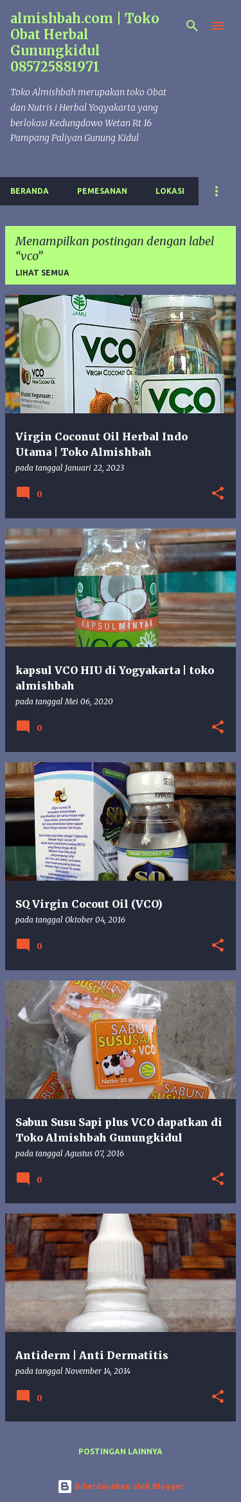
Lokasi (170, 191)
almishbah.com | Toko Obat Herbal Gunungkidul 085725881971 (84, 42)
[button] (218, 494)
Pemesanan (102, 191)
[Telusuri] (192, 25)
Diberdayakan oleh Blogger (120, 1486)
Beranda (29, 191)
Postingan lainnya (120, 1451)
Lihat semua (42, 272)
